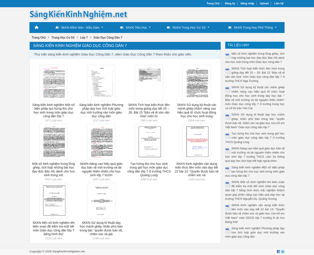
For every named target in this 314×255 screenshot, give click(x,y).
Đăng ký (230, 3)
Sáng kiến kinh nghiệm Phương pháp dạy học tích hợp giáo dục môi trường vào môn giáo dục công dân (101, 110)
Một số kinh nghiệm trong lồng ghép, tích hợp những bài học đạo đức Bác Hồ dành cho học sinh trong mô (53, 169)
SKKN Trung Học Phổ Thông (250, 27)
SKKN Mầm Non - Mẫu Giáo (77, 27)
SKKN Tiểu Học (133, 27)
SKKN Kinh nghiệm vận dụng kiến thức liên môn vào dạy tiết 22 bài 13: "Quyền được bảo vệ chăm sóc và (196, 169)
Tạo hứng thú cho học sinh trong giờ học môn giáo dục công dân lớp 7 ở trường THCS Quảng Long (149, 169)
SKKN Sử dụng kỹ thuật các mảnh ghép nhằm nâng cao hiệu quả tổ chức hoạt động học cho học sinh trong (196, 110)
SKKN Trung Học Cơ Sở (186, 27)
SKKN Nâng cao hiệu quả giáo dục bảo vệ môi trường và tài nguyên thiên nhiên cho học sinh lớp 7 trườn (101, 169)
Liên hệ (278, 3)
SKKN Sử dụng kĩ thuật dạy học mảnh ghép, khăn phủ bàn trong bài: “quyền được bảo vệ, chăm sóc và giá (101, 228)
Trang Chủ (212, 3)
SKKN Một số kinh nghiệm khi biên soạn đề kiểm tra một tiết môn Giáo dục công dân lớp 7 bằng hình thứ (53, 228)
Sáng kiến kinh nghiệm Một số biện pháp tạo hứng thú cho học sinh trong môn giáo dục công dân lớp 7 (53, 110)
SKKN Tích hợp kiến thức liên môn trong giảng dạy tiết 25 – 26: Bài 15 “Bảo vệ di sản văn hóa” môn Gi (149, 110)
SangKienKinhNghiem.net (68, 251)
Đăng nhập (247, 3)
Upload (264, 3)
